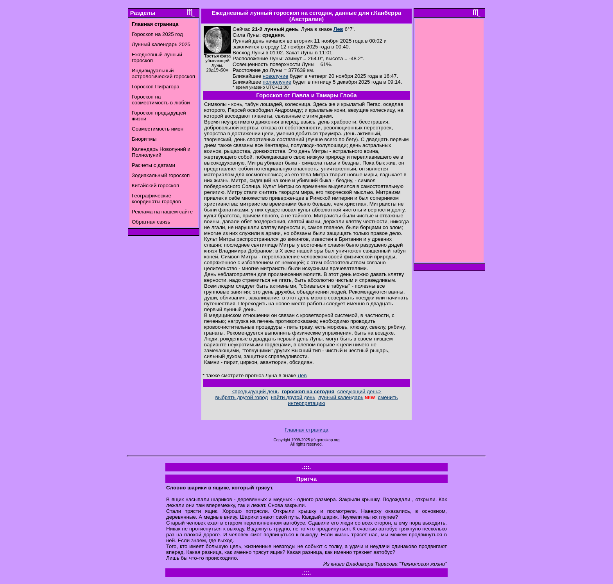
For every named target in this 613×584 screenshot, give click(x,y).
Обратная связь (151, 222)
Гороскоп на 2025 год (157, 34)
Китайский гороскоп (155, 185)
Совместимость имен (157, 129)
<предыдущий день (254, 391)
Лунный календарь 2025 (161, 44)
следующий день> (359, 391)
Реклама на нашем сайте (162, 212)
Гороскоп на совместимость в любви (161, 100)
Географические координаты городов (156, 198)
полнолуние (277, 82)
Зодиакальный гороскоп (161, 175)
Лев (338, 29)
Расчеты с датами (153, 165)
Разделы (142, 13)
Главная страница (306, 430)
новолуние (275, 76)
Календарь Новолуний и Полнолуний (161, 152)
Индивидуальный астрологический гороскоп (163, 73)
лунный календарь (341, 397)
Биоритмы (144, 139)
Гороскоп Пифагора (155, 87)
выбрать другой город (241, 397)
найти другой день (293, 397)
